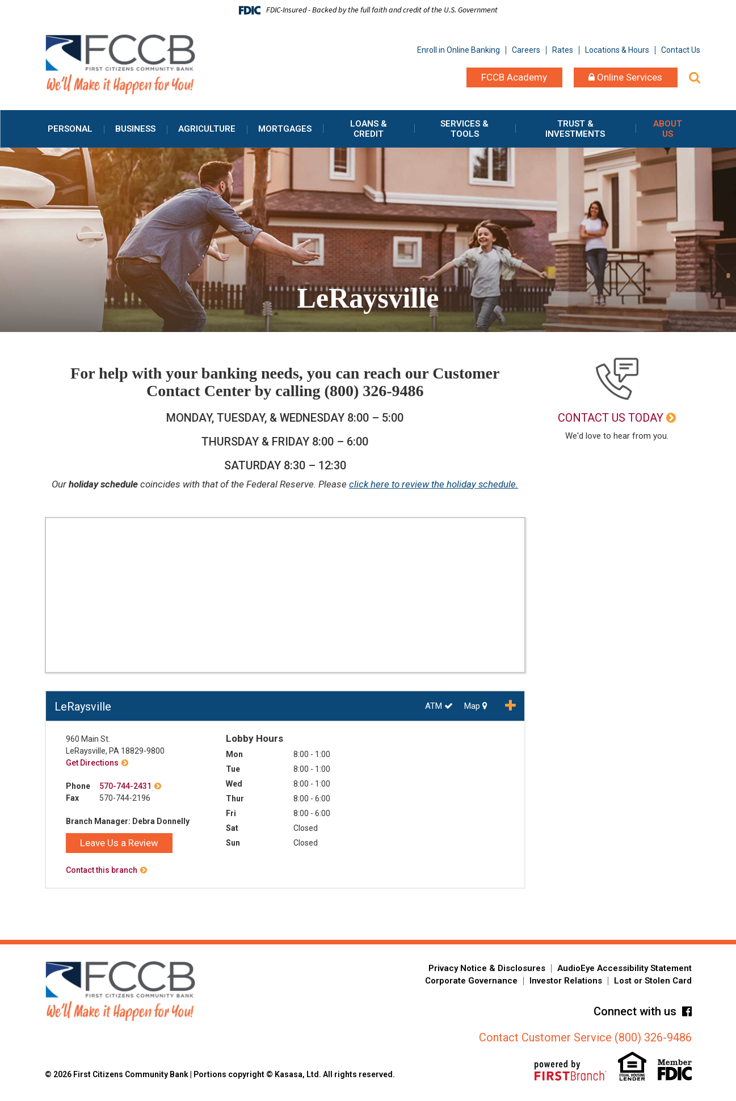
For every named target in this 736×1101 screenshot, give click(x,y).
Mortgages (285, 129)
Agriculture (206, 129)
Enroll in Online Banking (458, 49)
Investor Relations (565, 981)
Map (475, 706)
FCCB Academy (514, 77)
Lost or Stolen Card (653, 981)
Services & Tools (464, 129)
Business (135, 129)
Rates (562, 49)
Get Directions (92, 762)
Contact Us (680, 49)
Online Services (625, 77)
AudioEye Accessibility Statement (624, 968)
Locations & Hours (617, 49)
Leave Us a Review (119, 842)
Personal (70, 129)
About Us (667, 129)
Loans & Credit (368, 129)
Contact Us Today (610, 418)
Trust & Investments (575, 129)
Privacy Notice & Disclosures (486, 968)
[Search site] (694, 77)
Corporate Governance (471, 981)
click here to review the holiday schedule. (434, 484)
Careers (526, 49)
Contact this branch (101, 870)
